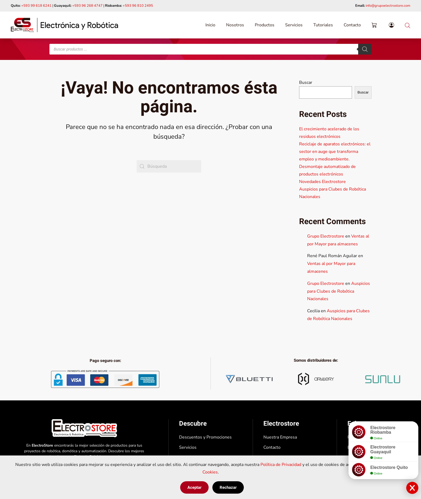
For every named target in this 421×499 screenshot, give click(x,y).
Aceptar (194, 487)
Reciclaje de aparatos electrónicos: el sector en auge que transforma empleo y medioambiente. (335, 151)
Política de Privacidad (280, 465)
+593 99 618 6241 (36, 5)
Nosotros (235, 25)
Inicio (210, 25)
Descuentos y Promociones (205, 437)
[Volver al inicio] (64, 25)
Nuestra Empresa (280, 437)
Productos (264, 25)
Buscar (305, 82)
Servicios (294, 25)
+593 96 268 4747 (87, 5)
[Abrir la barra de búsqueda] (407, 25)
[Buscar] (365, 49)
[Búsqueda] (169, 166)
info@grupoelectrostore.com (388, 5)
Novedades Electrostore (322, 182)
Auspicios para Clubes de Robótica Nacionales (338, 291)
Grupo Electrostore (325, 236)
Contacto (352, 25)
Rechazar (228, 487)
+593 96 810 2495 (138, 5)
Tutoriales (323, 25)
